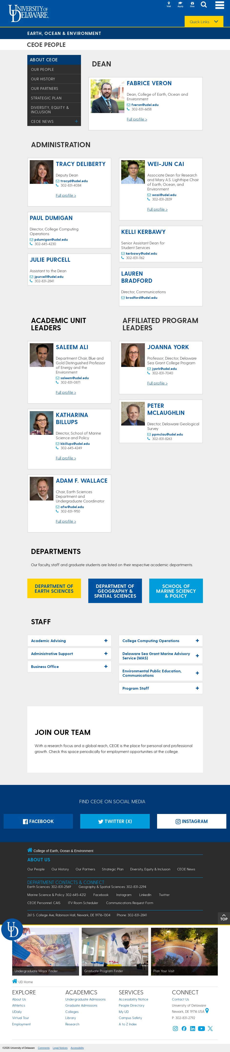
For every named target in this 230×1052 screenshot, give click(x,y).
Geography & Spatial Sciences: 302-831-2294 (112, 887)
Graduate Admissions (81, 1005)
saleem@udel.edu (74, 378)
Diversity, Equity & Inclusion (50, 109)
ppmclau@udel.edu (167, 434)
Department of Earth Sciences (54, 588)
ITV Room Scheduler (83, 903)
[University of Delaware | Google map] (207, 1011)
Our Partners (44, 88)
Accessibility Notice (133, 999)
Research (72, 1024)
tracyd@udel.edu (74, 181)
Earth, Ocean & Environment (64, 33)
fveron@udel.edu (145, 105)
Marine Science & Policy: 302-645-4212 (56, 895)
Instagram (123, 895)
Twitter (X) (115, 821)
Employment (21, 1024)
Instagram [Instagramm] (192, 821)
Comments (44, 1048)
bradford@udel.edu (141, 297)
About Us (38, 859)
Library (70, 1018)
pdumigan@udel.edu (51, 239)
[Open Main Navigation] (219, 5)
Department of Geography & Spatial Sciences (115, 591)
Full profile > (137, 119)
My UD (124, 1012)
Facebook (38, 821)
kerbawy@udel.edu (141, 253)
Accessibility (77, 1048)
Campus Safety (130, 1018)
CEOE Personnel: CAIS (43, 903)
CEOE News (42, 121)
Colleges (72, 1012)
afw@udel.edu (72, 507)
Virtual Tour (20, 1018)
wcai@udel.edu (164, 195)
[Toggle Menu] (77, 121)
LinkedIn (145, 895)
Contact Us (180, 999)
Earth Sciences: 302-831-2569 (49, 887)
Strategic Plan (46, 98)
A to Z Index (128, 1024)
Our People (42, 69)
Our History (43, 79)
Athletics (18, 1005)
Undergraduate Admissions (85, 999)
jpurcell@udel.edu (48, 276)
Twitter (164, 895)
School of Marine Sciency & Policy (176, 591)
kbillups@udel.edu (75, 443)
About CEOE (44, 59)
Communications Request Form (129, 903)
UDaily (17, 1012)
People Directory (131, 1005)
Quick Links (199, 22)
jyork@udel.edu (164, 368)
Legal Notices (60, 1048)
